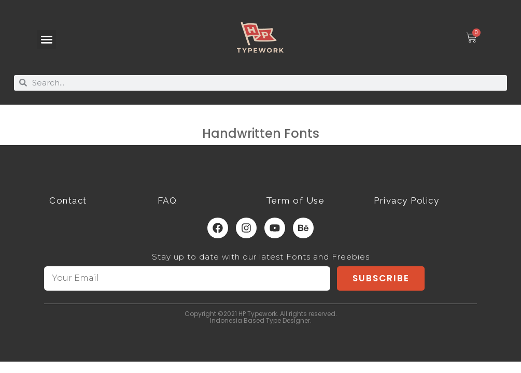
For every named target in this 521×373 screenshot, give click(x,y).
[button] (46, 39)
